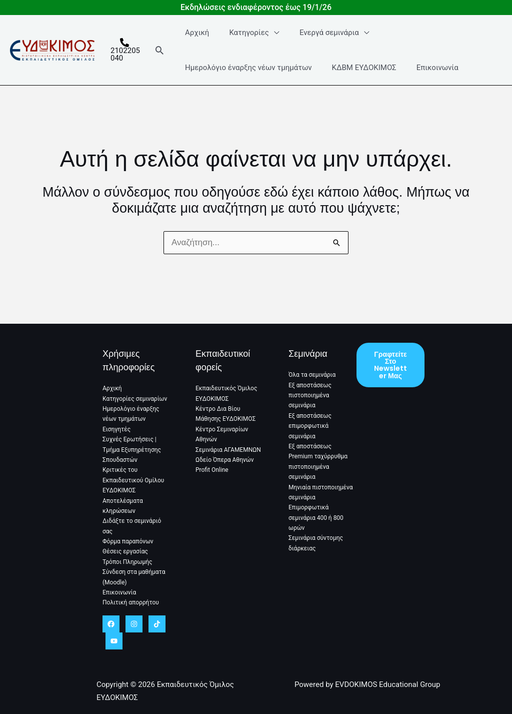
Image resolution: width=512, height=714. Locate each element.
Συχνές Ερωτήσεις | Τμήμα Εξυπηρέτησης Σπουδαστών (131, 449)
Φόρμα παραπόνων (128, 541)
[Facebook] (111, 623)
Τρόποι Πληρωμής (127, 561)
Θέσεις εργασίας (125, 551)
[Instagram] (134, 623)
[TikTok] (157, 623)
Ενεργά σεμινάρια (318, 41)
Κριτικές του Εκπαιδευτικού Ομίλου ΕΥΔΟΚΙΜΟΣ (133, 480)
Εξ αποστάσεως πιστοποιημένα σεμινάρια (310, 395)
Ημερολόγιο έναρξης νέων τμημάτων (248, 76)
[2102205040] (125, 59)
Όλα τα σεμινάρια (312, 374)
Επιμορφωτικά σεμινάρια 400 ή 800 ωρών (316, 518)
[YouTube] (114, 640)
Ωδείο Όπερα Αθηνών (225, 459)
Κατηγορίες (244, 41)
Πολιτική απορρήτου (130, 602)
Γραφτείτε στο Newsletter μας (390, 365)
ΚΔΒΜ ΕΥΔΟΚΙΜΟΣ (358, 76)
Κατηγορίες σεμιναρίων (134, 398)
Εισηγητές (116, 429)
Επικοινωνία (427, 76)
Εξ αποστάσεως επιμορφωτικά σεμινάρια (310, 426)
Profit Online (212, 470)
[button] (162, 59)
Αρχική (197, 41)
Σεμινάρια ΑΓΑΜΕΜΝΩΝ (228, 449)
